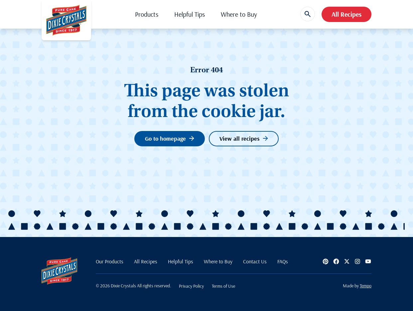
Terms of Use (223, 286)
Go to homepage (169, 138)
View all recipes (243, 138)
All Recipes (346, 14)
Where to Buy (239, 14)
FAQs (282, 261)
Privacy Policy (191, 286)
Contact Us (255, 261)
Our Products (109, 261)
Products (146, 14)
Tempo (365, 286)
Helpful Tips (189, 14)
